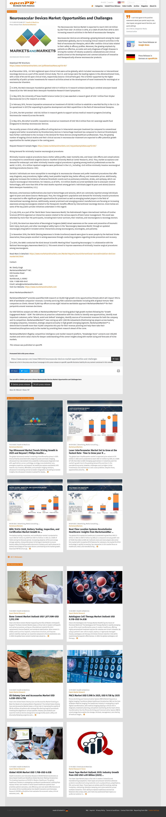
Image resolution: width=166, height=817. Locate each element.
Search (151, 2)
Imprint (110, 2)
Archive (136, 6)
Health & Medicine (32, 22)
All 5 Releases (14, 557)
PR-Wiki (103, 2)
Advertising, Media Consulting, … (88, 445)
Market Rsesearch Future (77, 769)
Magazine (144, 6)
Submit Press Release (112, 6)
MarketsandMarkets (29, 24)
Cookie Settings (154, 810)
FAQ (87, 810)
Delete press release (20, 384)
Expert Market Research (17, 613)
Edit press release (42, 384)
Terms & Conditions (112, 810)
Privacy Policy (100, 810)
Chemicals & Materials (84, 767)
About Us (153, 6)
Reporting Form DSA (140, 810)
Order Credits (127, 6)
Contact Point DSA (127, 810)
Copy (116, 359)
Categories (99, 6)
